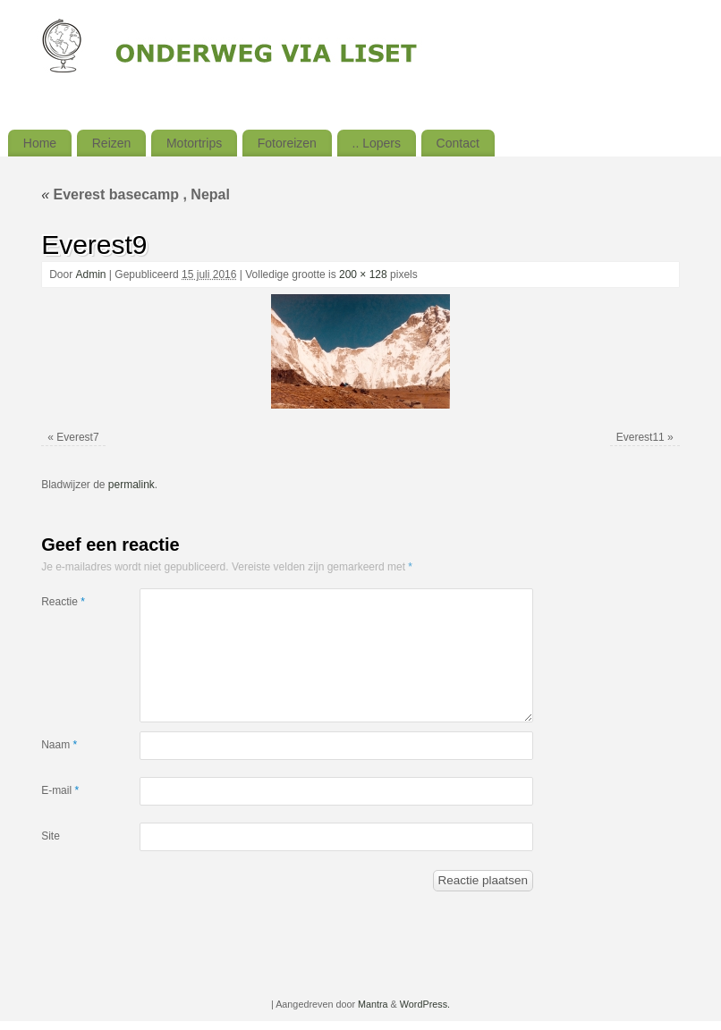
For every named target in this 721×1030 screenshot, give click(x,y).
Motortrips (194, 143)
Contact (458, 143)
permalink (131, 484)
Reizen (111, 143)
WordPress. (425, 1004)
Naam (59, 745)
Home (39, 143)
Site (50, 836)
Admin (90, 274)
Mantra (373, 1004)
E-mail (60, 790)
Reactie (63, 601)
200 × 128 (363, 274)
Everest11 (640, 437)
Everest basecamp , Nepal (135, 194)
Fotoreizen (287, 143)
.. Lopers (376, 143)
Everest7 (77, 437)
